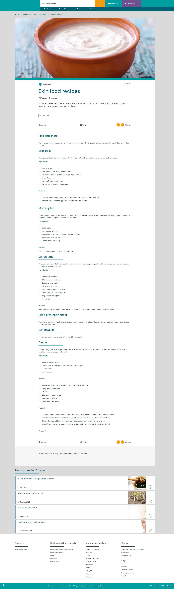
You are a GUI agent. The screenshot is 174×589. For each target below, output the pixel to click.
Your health (26, 14)
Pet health (62, 9)
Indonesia (89, 565)
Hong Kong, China (92, 558)
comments (43, 125)
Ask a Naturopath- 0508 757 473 (132, 549)
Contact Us (125, 552)
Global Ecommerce (92, 549)
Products (47, 9)
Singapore (89, 574)
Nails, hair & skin (40, 14)
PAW (52, 555)
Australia (89, 552)
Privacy (124, 567)
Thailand (89, 577)
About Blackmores (21, 549)
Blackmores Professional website (61, 549)
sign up (73, 453)
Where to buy (126, 555)
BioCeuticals (54, 561)
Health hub (78, 9)
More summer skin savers (30, 493)
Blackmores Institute (57, 552)
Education (53, 558)
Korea (88, 568)
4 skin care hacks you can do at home (36, 478)
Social (123, 576)
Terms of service (127, 570)
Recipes (93, 9)
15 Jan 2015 (127, 83)
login (66, 453)
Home (17, 14)
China (88, 555)
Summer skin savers (27, 507)
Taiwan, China (91, 561)
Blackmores (47, 84)
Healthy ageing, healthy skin (31, 522)
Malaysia (89, 571)
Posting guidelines (127, 573)
